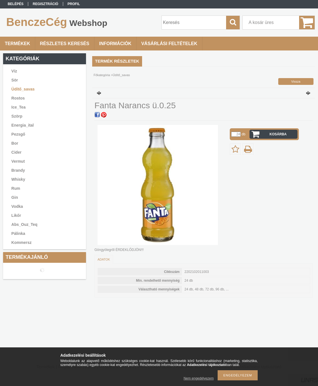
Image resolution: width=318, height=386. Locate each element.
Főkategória (102, 75)
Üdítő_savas (22, 89)
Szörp (16, 116)
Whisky (18, 179)
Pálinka (18, 233)
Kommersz (21, 242)
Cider (16, 152)
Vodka (17, 206)
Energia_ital (22, 125)
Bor (14, 143)
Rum (15, 188)
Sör (14, 80)
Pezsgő (18, 134)
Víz (14, 71)
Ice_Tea (18, 107)
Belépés (15, 4)
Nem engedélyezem (199, 378)
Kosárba (278, 134)
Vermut (18, 161)
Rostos (18, 98)
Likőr (16, 215)
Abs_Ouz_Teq (24, 224)
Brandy (18, 170)
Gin (14, 197)
